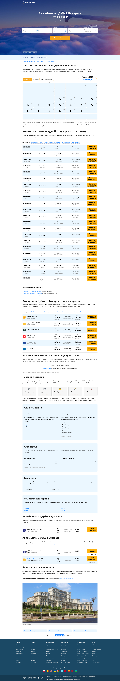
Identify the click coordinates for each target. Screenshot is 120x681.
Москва (63, 508)
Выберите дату (47, 368)
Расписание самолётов (28, 61)
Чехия (32, 658)
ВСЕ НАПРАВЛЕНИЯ (82, 662)
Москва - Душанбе (81, 656)
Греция (33, 660)
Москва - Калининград (83, 653)
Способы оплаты (96, 649)
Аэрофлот (48, 645)
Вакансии (94, 658)
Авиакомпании (50, 61)
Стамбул (26, 508)
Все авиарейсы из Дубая (31, 631)
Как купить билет (96, 662)
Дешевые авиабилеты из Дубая (33, 293)
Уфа (17, 658)
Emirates (48, 656)
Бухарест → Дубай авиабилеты (32, 291)
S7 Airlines (49, 647)
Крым (32, 645)
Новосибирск (19, 653)
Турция (33, 647)
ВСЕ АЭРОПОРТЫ (65, 662)
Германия (33, 656)
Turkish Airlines (50, 658)
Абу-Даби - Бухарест (32, 559)
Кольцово (63, 656)
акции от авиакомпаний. (66, 578)
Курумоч (63, 660)
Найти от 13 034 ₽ (92, 529)
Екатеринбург (19, 656)
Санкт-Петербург (20, 647)
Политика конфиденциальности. (67, 678)
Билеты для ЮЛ (93, 2)
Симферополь (19, 649)
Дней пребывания (67, 312)
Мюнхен (63, 510)
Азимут (48, 653)
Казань (17, 660)
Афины (26, 510)
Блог (93, 660)
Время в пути (66, 142)
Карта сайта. (87, 678)
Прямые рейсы (75, 142)
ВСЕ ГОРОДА (19, 662)
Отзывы (94, 653)
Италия (33, 651)
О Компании (95, 645)
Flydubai (28, 425)
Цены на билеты (41, 61)
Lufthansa (48, 660)
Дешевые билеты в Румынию (32, 297)
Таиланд (33, 649)
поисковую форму (50, 543)
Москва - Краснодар (82, 651)
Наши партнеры (96, 656)
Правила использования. (80, 678)
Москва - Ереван (81, 649)
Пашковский (64, 658)
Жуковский (64, 651)
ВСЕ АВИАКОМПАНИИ (52, 662)
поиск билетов (59, 635)
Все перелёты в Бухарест (56, 631)
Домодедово (64, 645)
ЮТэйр (48, 651)
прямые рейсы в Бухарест (36, 295)
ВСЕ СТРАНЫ (34, 662)
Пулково (63, 653)
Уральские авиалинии (52, 649)
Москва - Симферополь (83, 647)
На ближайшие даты (37, 142)
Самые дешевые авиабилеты (52, 142)
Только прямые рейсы (46, 79)
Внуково (63, 649)
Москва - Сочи (80, 645)
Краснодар (18, 651)
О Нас (85, 2)
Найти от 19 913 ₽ (92, 559)
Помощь (94, 651)
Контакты (94, 647)
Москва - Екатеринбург (83, 658)
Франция (33, 653)
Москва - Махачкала (82, 660)
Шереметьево (65, 647)
